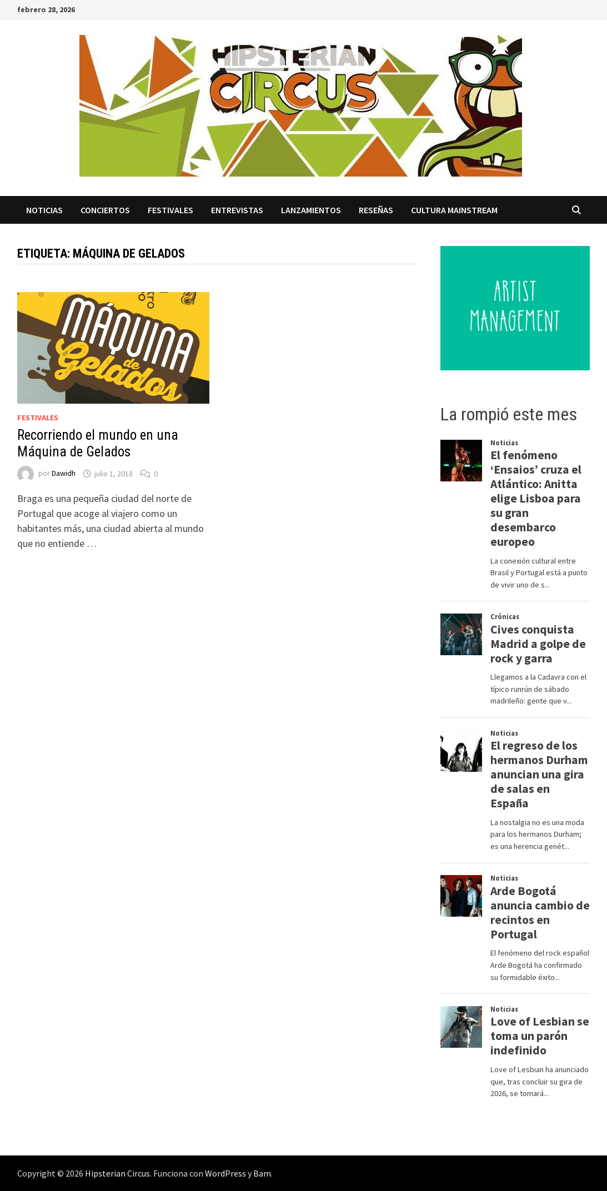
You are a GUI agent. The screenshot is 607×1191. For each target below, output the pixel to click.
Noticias (44, 209)
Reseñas (376, 209)
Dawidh (64, 474)
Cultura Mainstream (454, 209)
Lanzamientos (311, 209)
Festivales (170, 209)
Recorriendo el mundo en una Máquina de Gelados (97, 443)
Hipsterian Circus (117, 1173)
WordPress (225, 1173)
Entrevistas (237, 209)
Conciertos (105, 209)
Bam (262, 1173)
